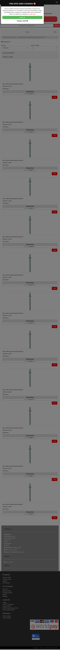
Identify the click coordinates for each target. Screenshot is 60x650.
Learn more (32, 14)
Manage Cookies (22, 20)
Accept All (22, 17)
